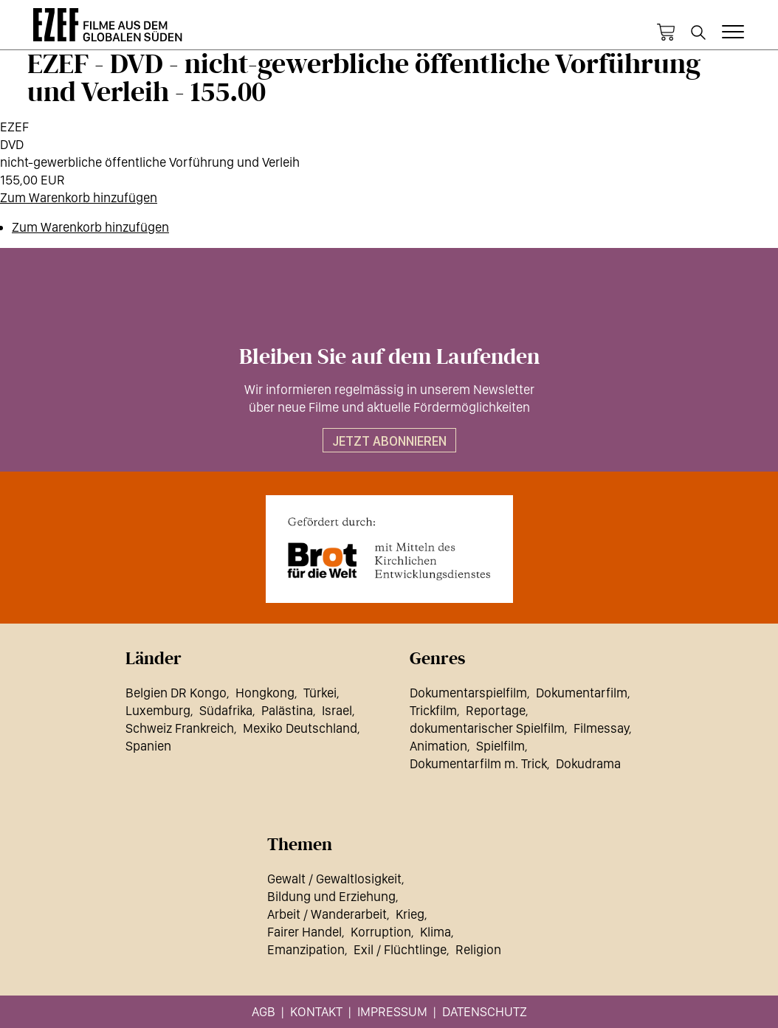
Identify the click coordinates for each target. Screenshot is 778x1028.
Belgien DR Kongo (176, 692)
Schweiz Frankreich (179, 728)
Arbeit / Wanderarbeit (327, 914)
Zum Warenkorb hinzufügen (78, 197)
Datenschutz (484, 1011)
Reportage (496, 710)
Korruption (381, 931)
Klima (435, 931)
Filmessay (601, 728)
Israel (337, 710)
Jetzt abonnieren (389, 441)
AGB (263, 1011)
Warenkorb (666, 32)
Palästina (287, 710)
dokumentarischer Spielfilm (487, 728)
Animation (438, 745)
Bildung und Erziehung (331, 896)
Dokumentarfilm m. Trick (478, 763)
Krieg (410, 914)
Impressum (392, 1011)
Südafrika (225, 710)
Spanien (148, 745)
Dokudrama (588, 763)
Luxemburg (157, 710)
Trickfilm (433, 710)
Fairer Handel (304, 931)
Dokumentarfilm (581, 692)
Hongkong (265, 692)
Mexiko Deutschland (300, 728)
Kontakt (316, 1011)
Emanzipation (306, 949)
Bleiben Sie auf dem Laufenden (389, 357)
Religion (478, 949)
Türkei (320, 692)
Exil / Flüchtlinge (400, 949)
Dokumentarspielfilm (468, 692)
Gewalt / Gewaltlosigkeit (334, 878)
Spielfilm (500, 745)
